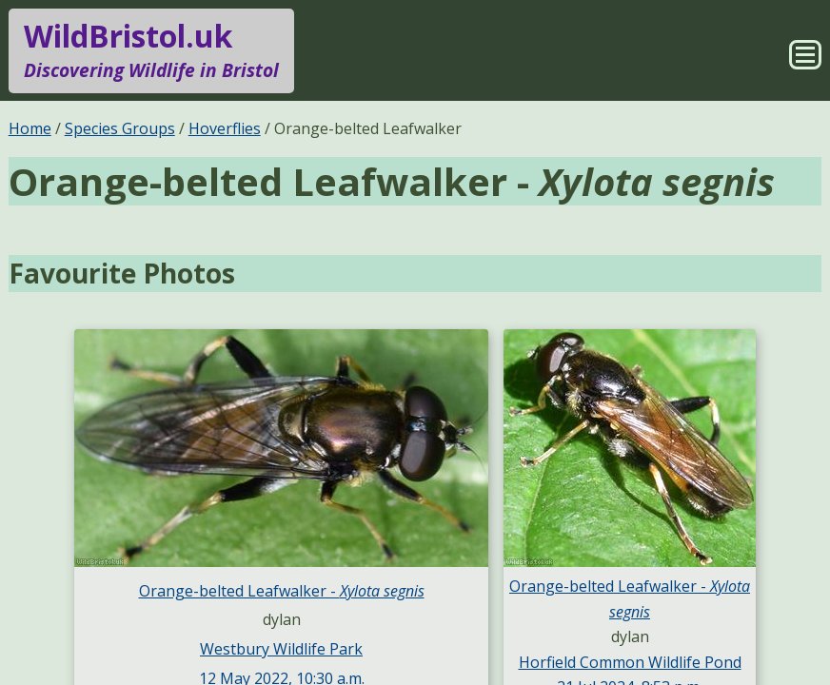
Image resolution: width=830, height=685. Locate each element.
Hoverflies (224, 128)
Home (30, 128)
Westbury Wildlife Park (281, 648)
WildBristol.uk (151, 50)
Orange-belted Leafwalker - (282, 590)
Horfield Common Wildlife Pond (630, 662)
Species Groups (120, 128)
